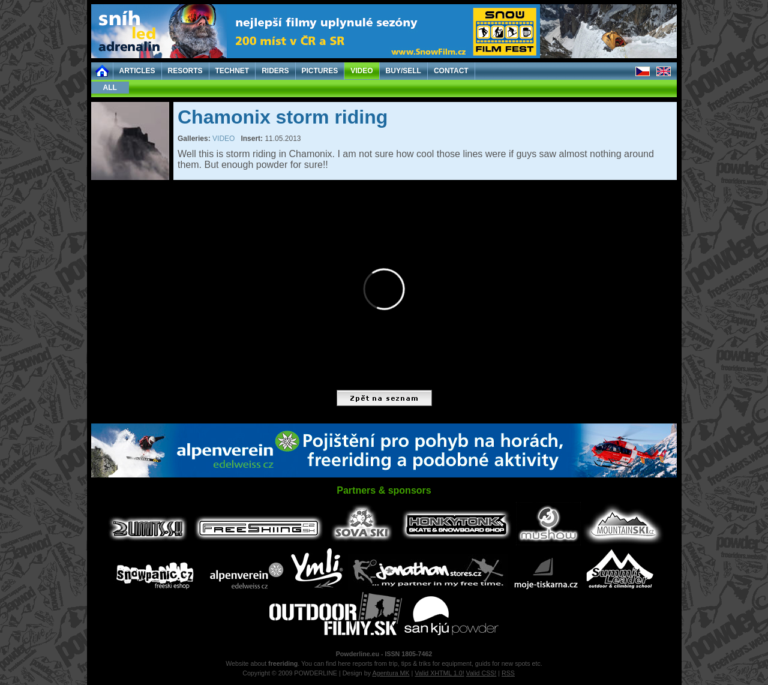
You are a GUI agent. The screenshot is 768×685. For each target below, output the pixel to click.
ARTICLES (137, 71)
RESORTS (185, 71)
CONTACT (451, 71)
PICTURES (320, 71)
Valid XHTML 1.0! (439, 673)
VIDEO (361, 71)
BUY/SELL (403, 71)
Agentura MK (390, 673)
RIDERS (275, 71)
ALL (110, 87)
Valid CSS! (481, 673)
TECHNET (232, 71)
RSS (508, 673)
